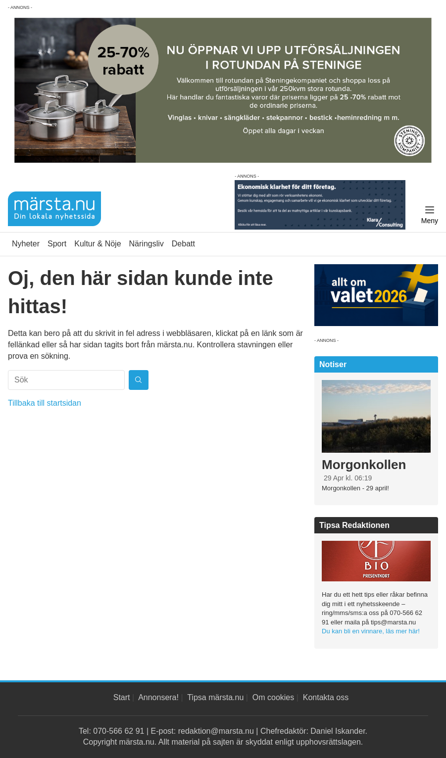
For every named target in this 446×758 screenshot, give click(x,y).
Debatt (183, 243)
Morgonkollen (364, 464)
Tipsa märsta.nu (215, 697)
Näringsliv (146, 243)
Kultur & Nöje (97, 243)
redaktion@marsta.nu (216, 731)
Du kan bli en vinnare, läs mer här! (371, 631)
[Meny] (429, 215)
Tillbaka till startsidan (44, 403)
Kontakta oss (326, 697)
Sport (57, 243)
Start (121, 697)
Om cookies (273, 697)
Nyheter (26, 243)
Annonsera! (158, 697)
